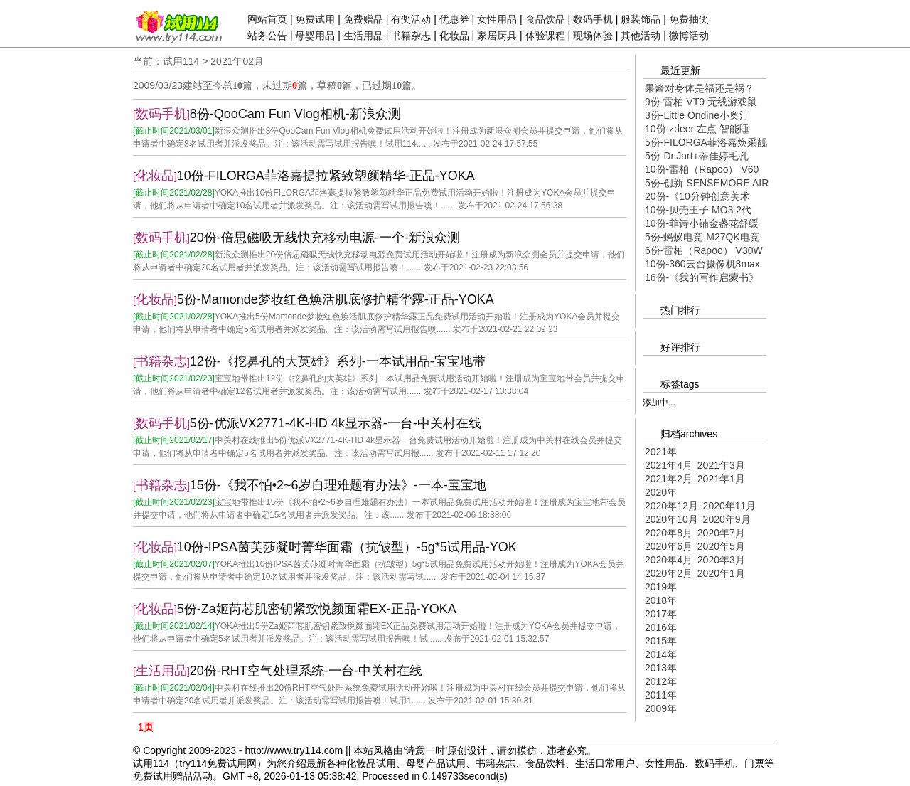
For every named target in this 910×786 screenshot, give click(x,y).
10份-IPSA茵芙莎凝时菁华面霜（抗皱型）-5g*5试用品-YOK (347, 547)
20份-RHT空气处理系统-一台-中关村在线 (306, 671)
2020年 (661, 492)
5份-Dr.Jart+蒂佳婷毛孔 (697, 155)
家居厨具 (497, 35)
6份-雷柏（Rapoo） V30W (704, 250)
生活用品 (363, 35)
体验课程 (545, 35)
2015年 (661, 641)
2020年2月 (668, 573)
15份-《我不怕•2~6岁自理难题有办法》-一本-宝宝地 (338, 485)
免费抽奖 (689, 19)
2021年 (661, 451)
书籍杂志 (411, 35)
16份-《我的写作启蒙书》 (702, 277)
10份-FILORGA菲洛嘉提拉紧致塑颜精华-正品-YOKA (326, 176)
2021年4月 (668, 465)
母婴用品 (315, 35)
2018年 (661, 600)
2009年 (661, 708)
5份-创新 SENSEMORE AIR (707, 182)
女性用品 (497, 19)
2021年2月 (668, 478)
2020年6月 (668, 546)
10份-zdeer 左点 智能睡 (697, 128)
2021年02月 (237, 61)
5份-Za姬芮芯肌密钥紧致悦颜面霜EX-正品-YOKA (316, 609)
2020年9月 (727, 519)
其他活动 (640, 35)
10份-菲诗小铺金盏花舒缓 (702, 223)
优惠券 (454, 19)
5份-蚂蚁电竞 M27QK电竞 (702, 237)
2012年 (661, 681)
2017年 (661, 614)
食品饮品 (545, 19)
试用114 (181, 61)
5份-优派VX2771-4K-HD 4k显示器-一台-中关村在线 (335, 423)
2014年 (661, 654)
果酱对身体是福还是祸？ (699, 88)
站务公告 (267, 35)
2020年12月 (671, 505)
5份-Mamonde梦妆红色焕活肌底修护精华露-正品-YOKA (335, 299)
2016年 (661, 627)
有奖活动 (411, 19)
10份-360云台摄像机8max (702, 264)
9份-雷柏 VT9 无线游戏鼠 (701, 101)
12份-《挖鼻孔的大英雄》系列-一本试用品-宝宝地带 (338, 361)
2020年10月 (671, 519)
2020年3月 (721, 559)
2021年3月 (721, 465)
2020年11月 (729, 505)
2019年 (661, 587)
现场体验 (593, 35)
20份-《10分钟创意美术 (697, 196)
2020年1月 (721, 573)
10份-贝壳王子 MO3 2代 (698, 210)
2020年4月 (668, 559)
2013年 (661, 668)
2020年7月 (721, 532)
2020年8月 (668, 532)
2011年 (661, 695)
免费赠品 (363, 19)
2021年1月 (721, 478)
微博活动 (689, 35)
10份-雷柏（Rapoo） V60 (702, 169)
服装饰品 (640, 19)
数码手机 (593, 19)
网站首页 (267, 19)
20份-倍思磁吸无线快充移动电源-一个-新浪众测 (325, 237)
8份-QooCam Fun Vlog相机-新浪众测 (295, 114)
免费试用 (315, 19)
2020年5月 (721, 546)
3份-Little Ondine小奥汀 (697, 115)
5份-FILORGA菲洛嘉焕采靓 (706, 142)
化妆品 (454, 35)
